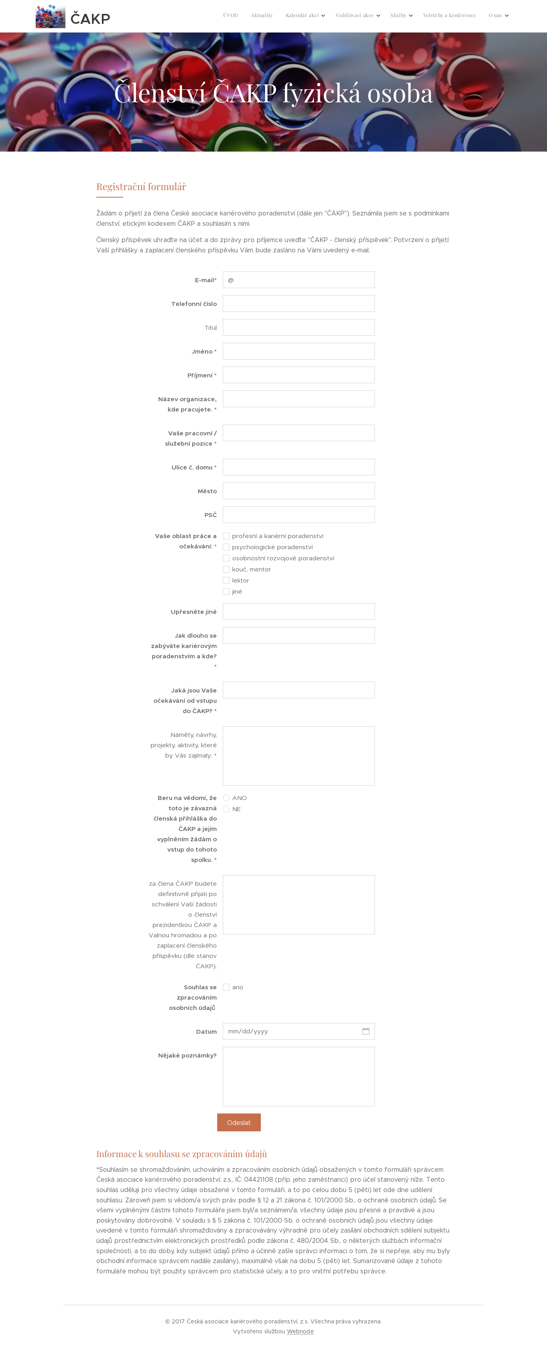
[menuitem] (416, 16)
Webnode (300, 1331)
